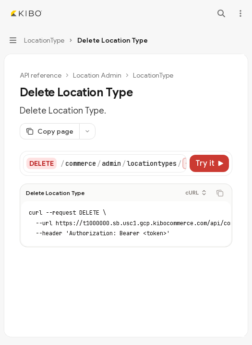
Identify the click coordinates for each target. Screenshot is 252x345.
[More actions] (239, 13)
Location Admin (97, 75)
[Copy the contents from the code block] (220, 191)
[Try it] (209, 163)
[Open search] (221, 13)
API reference (40, 75)
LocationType (153, 75)
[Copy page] (49, 131)
